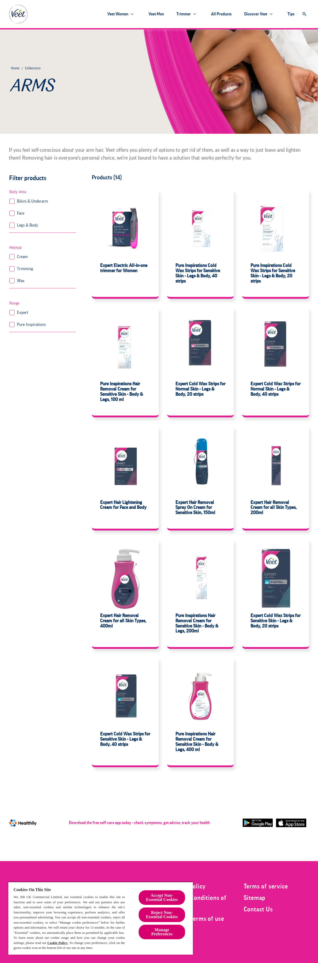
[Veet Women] (117, 14)
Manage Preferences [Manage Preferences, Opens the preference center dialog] (162, 932)
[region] (100, 918)
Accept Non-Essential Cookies (162, 897)
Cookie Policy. (57, 943)
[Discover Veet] (255, 14)
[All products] (221, 14)
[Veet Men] (156, 14)
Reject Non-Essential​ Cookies (162, 914)
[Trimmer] (183, 14)
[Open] (304, 14)
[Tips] (291, 14)
